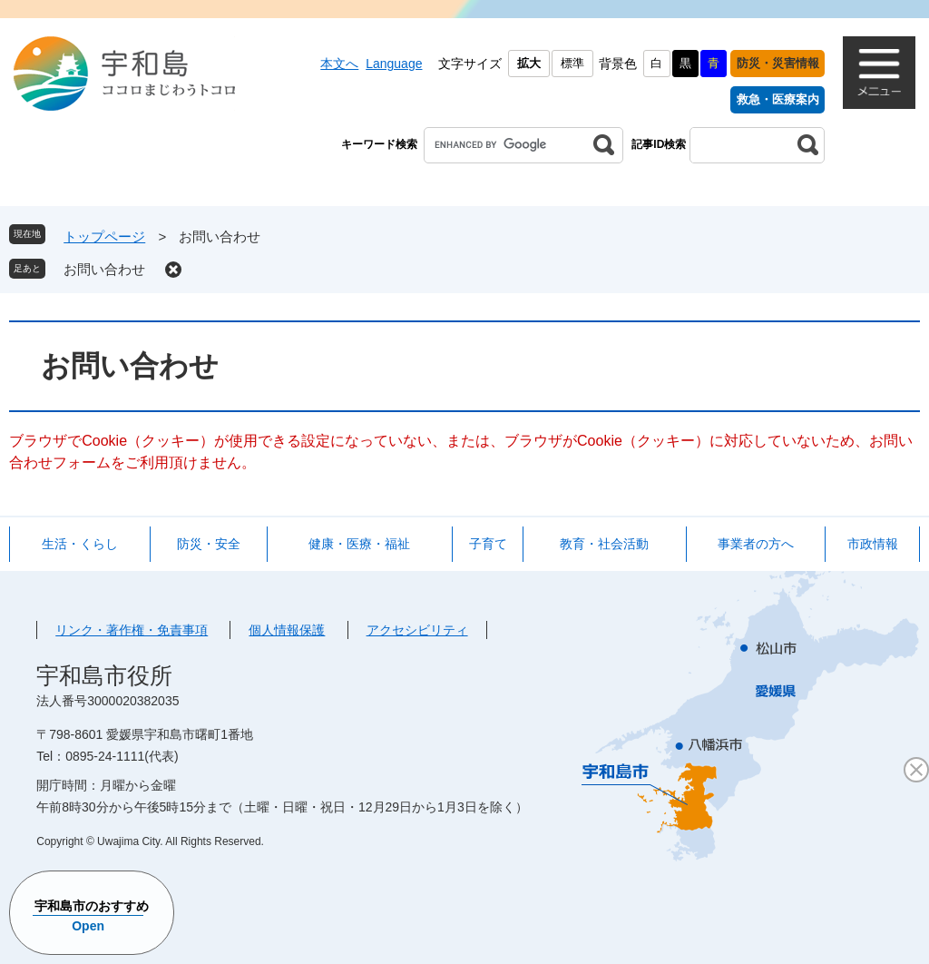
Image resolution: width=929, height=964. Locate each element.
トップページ (104, 236)
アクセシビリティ (417, 630)
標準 (572, 63)
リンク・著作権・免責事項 (131, 630)
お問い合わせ (104, 269)
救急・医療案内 (778, 99)
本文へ (339, 63)
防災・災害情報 (778, 63)
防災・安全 (208, 543)
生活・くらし (80, 543)
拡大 (529, 63)
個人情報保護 (287, 630)
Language (394, 63)
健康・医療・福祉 (359, 543)
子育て (488, 543)
